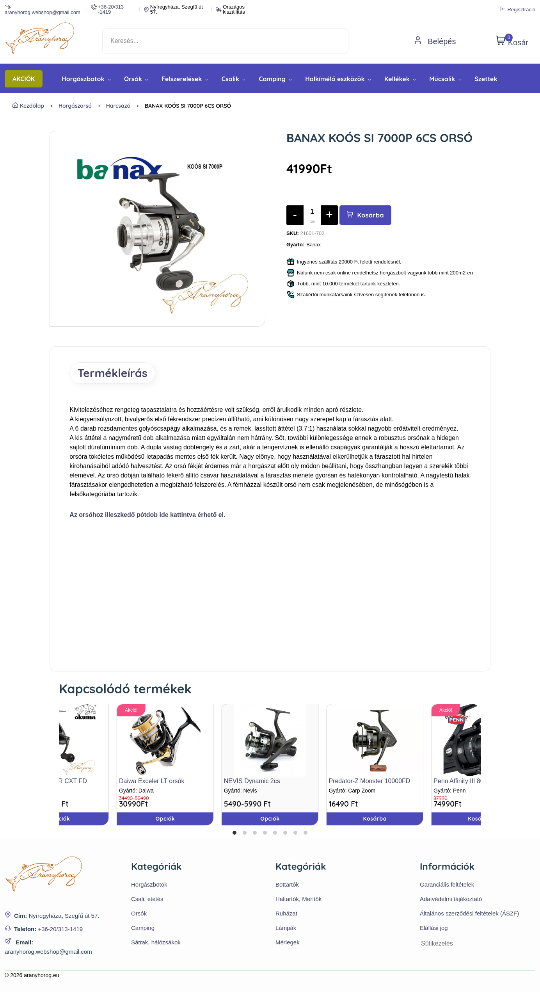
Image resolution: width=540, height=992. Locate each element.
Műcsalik (445, 79)
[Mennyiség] (312, 215)
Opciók (270, 819)
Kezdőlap (28, 105)
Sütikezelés (437, 944)
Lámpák (285, 928)
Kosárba (365, 215)
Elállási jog (434, 928)
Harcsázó (118, 105)
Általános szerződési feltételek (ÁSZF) (469, 914)
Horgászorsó (75, 105)
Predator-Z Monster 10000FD (369, 781)
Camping (275, 79)
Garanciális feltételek (447, 885)
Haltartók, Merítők (298, 899)
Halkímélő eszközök (338, 79)
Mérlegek (287, 943)
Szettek (486, 79)
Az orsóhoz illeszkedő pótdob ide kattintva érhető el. (147, 515)
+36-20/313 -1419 (107, 9)
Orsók (136, 79)
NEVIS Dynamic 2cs (252, 781)
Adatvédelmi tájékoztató (451, 899)
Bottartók (287, 885)
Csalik (234, 79)
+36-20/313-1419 (60, 929)
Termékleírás (114, 373)
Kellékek (400, 79)
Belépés (435, 41)
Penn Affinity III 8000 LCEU (471, 781)
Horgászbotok (86, 79)
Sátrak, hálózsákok (156, 943)
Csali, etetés (147, 899)
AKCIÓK (23, 79)
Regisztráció (518, 9)
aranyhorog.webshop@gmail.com (42, 9)
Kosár (512, 41)
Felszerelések (185, 79)
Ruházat (286, 914)
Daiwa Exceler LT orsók (151, 781)
